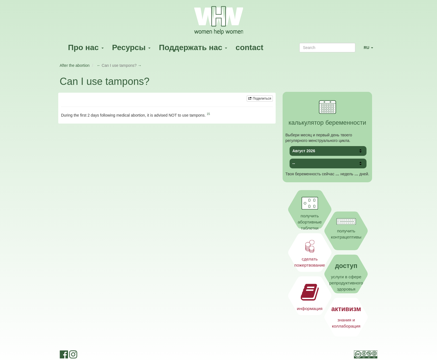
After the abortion (74, 65)
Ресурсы (131, 47)
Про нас (86, 47)
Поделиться (259, 98)
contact (249, 47)
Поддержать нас (193, 47)
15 (208, 113)
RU (370, 50)
